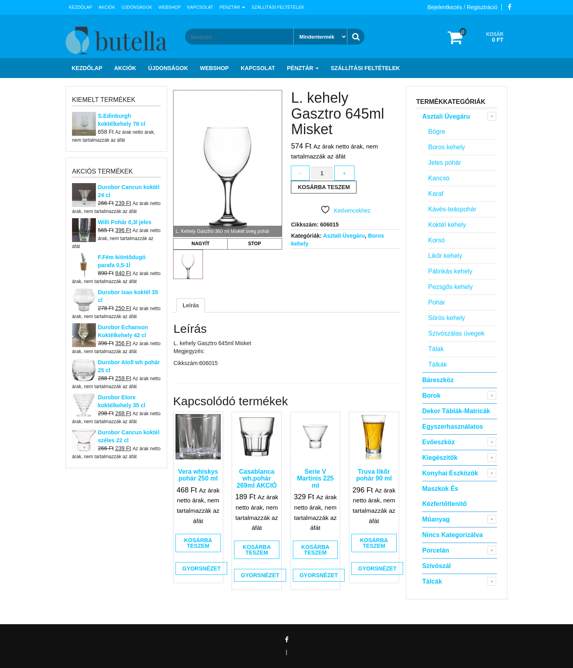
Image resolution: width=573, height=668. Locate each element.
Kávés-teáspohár (452, 209)
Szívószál (436, 566)
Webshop (169, 7)
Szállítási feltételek (277, 7)
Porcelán (435, 550)
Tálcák (432, 581)
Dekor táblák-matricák (456, 411)
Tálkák (437, 364)
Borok (431, 395)
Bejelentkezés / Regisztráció (462, 7)
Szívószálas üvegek (456, 333)
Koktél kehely (447, 224)
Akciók (107, 7)
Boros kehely (446, 147)
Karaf (435, 193)
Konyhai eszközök (450, 473)
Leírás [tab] (191, 305)
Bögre (436, 131)
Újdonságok (136, 7)
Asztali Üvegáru (344, 235)
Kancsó (438, 178)
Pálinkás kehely (450, 271)
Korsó (436, 240)
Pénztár (232, 7)
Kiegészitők (440, 457)
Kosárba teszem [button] (198, 543)
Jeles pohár (444, 162)
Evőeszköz (438, 442)
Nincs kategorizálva (452, 534)
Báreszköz (438, 380)
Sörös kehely (446, 317)
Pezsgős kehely (450, 286)
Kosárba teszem (324, 187)
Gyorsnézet (201, 568)
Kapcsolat (200, 7)
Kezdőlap (80, 7)
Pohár (436, 302)
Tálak (436, 349)
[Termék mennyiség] (322, 173)
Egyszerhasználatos (452, 426)
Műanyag (436, 519)
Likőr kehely (445, 255)
